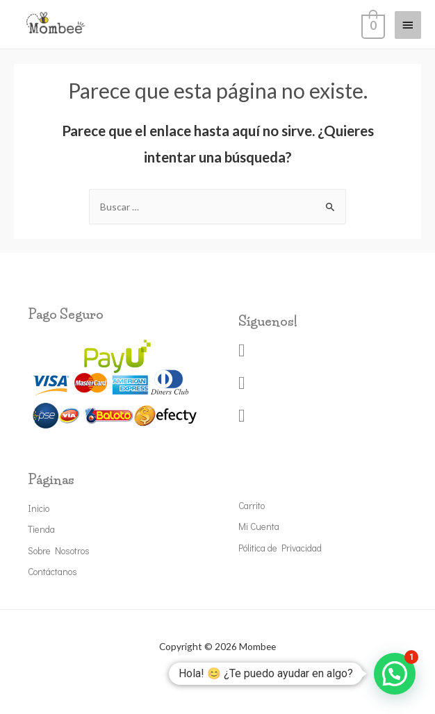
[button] (395, 674)
